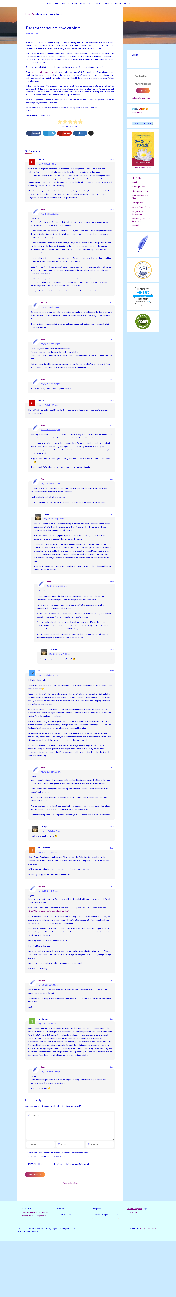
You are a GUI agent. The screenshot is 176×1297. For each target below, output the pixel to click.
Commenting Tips (70, 1237)
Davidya (45, 218)
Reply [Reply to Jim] (111, 702)
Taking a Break (138, 204)
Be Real (135, 227)
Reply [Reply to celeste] (111, 167)
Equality (135, 183)
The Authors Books (142, 169)
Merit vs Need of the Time (141, 198)
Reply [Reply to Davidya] (111, 218)
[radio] (60, 129)
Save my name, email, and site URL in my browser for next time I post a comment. (59, 1206)
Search (135, 55)
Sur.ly (148, 303)
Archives (60, 1264)
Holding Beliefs (138, 188)
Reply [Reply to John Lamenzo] (111, 891)
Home (28, 14)
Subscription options (141, 99)
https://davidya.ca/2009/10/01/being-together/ (48, 955)
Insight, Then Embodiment (137, 214)
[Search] (133, 4)
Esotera (142, 1284)
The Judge (136, 179)
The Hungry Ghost (140, 192)
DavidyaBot (137, 113)
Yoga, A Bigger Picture (141, 208)
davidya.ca (143, 298)
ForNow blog (132, 1268)
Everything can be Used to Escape (142, 221)
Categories (96, 1264)
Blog (34, 14)
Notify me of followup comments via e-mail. (58, 1218)
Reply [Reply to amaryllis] (111, 538)
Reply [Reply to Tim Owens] (111, 1067)
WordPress (152, 1284)
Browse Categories (135, 1264)
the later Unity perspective (42, 77)
